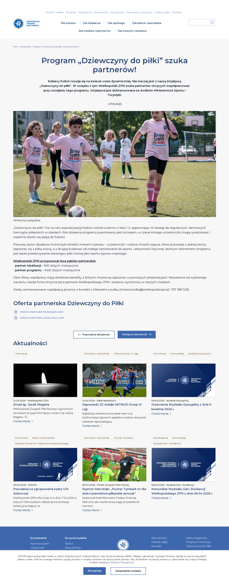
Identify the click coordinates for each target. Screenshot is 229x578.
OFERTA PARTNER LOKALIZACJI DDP (38, 317)
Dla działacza (91, 23)
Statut (69, 543)
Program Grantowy (198, 542)
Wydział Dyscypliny (199, 353)
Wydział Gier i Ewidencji (167, 443)
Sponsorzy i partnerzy (140, 12)
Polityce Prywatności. (123, 562)
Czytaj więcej (23, 421)
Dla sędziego (116, 23)
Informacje (21, 353)
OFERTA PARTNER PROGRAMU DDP (38, 312)
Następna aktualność (136, 334)
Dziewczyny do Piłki (198, 546)
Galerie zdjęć (162, 12)
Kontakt (177, 12)
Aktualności (117, 12)
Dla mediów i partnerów (95, 30)
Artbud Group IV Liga (126, 353)
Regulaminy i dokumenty (93, 12)
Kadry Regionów (196, 538)
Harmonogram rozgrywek (39, 545)
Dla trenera (68, 23)
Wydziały (71, 12)
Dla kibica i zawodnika (146, 23)
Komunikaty (177, 353)
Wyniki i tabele (54, 12)
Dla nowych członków (132, 30)
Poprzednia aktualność (94, 334)
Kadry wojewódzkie (43, 438)
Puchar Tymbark (123, 438)
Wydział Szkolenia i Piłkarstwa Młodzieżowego (42, 443)
